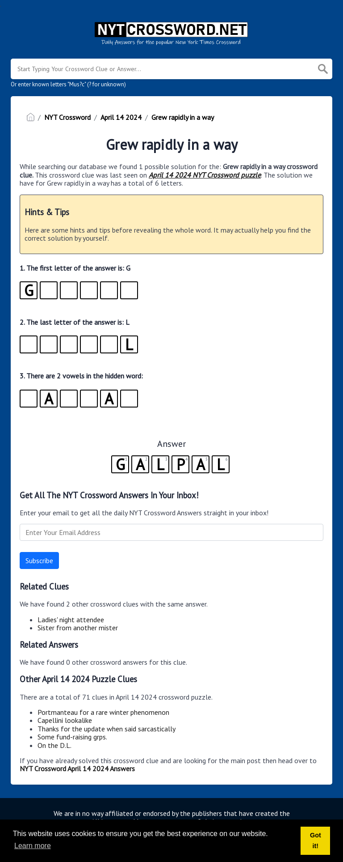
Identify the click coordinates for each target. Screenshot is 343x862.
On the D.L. (54, 745)
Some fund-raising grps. (72, 736)
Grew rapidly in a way (182, 117)
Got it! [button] (315, 840)
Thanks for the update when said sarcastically (107, 728)
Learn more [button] (32, 845)
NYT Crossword (67, 117)
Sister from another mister (78, 627)
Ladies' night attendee (71, 619)
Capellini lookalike (65, 720)
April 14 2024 (121, 117)
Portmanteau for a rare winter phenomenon (103, 712)
